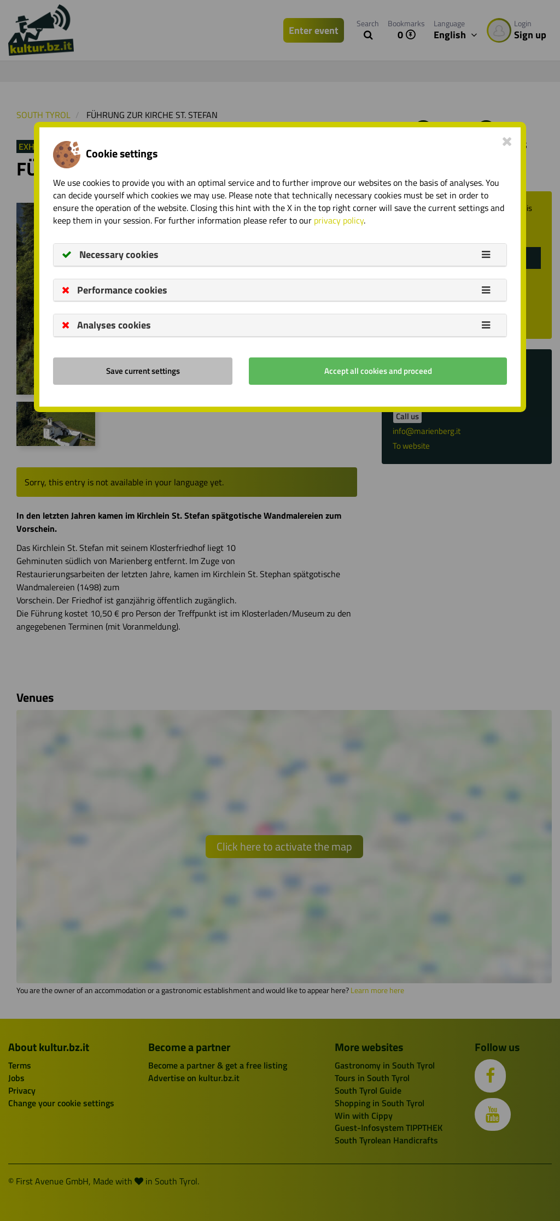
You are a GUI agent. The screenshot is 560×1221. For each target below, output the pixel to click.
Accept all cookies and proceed (378, 371)
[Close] (507, 141)
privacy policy (339, 220)
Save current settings (143, 371)
